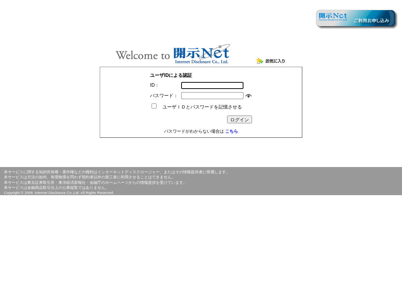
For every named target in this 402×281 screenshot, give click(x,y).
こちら (231, 131)
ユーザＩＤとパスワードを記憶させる (200, 107)
